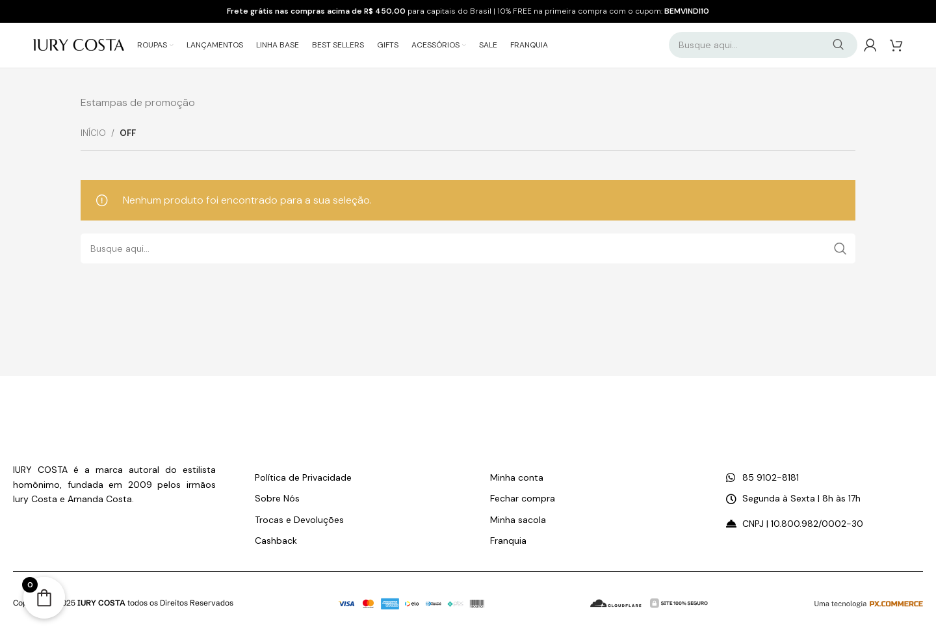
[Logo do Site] (78, 44)
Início (93, 134)
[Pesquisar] (763, 46)
